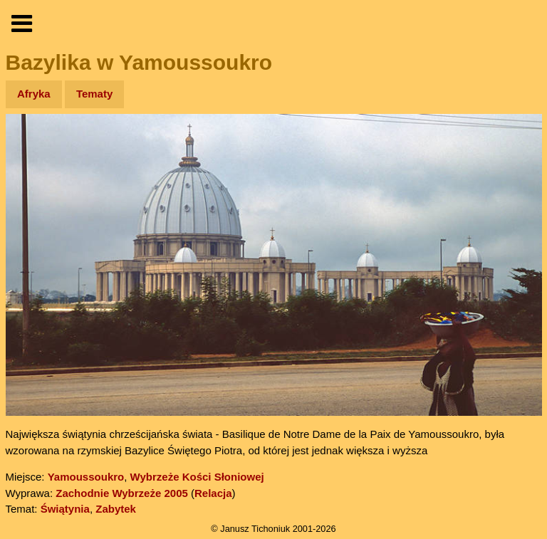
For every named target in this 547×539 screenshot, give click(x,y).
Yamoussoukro (86, 477)
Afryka (34, 94)
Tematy (94, 94)
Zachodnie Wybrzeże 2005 (122, 493)
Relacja (213, 493)
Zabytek (115, 509)
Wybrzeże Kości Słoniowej (197, 477)
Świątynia (65, 509)
